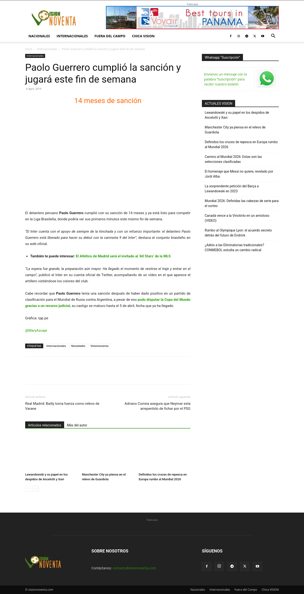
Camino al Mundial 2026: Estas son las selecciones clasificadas (233, 159)
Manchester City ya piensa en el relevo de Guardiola (235, 129)
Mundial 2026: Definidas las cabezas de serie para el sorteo (242, 203)
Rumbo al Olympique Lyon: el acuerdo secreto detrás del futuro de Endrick (238, 232)
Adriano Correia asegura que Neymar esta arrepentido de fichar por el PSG (157, 406)
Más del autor (77, 425)
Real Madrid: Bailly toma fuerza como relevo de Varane (62, 406)
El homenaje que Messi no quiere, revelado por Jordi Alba (239, 174)
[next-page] (36, 489)
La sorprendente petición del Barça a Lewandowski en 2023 (232, 188)
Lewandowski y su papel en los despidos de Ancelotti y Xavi (237, 115)
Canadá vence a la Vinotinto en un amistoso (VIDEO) (237, 218)
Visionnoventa (99, 346)
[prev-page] (28, 489)
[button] (273, 36)
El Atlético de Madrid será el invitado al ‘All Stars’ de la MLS (123, 256)
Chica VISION (143, 36)
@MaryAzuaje (36, 330)
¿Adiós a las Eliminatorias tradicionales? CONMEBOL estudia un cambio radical (234, 247)
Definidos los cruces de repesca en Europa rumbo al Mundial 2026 (241, 144)
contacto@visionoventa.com (134, 568)
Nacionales (39, 36)
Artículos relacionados (44, 425)
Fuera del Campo (110, 36)
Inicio (28, 49)
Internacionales (72, 36)
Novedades (78, 346)
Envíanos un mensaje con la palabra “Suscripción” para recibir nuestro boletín (225, 79)
